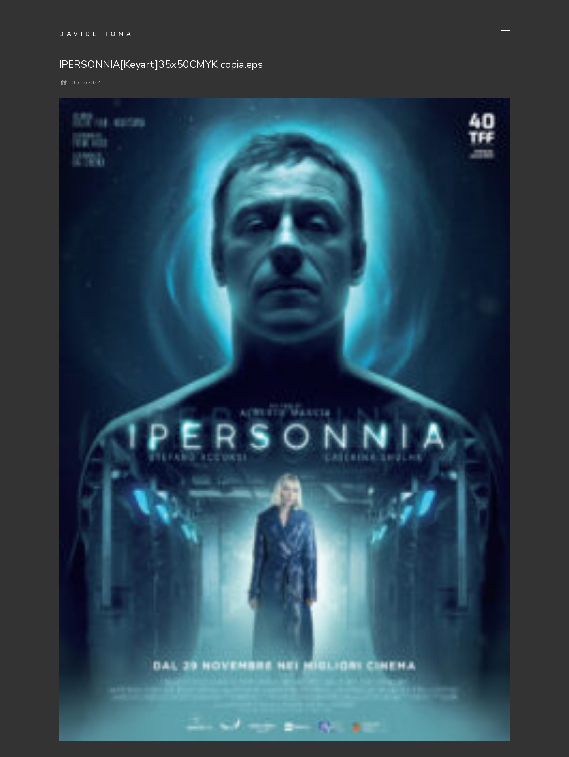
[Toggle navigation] (505, 33)
